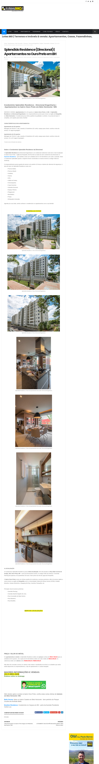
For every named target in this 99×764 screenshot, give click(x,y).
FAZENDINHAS (36, 31)
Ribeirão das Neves (7, 746)
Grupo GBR (45, 752)
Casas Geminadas (39, 749)
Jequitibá (10, 752)
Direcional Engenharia (34, 43)
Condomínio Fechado (45, 740)
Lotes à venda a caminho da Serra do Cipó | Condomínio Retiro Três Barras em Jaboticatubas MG (85, 157)
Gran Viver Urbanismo (40, 746)
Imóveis (52, 43)
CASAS (16, 31)
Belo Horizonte (18, 43)
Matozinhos (27, 752)
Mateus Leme (18, 752)
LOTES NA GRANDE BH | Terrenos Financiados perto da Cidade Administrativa (83, 164)
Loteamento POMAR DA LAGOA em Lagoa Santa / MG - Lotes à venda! (84, 176)
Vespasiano (13, 743)
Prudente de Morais (7, 755)
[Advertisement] (67, 16)
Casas (56, 749)
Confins (12, 749)
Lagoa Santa (24, 740)
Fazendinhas (50, 749)
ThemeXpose (25, 761)
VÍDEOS (57, 31)
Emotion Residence (11, 705)
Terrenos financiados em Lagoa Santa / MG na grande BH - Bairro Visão (86, 170)
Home (5, 43)
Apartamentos (11, 43)
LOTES (10, 31)
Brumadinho (21, 743)
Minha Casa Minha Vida (54, 746)
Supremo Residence (17, 156)
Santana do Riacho (19, 746)
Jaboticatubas (6, 740)
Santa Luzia (5, 743)
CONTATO (65, 31)
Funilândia (26, 749)
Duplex (41, 43)
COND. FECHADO (48, 31)
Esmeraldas (5, 749)
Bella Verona (8, 700)
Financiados (47, 43)
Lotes (36, 740)
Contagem (19, 749)
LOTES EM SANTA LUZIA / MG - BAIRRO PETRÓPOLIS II (85, 150)
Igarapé (4, 752)
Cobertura (25, 43)
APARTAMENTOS (25, 31)
